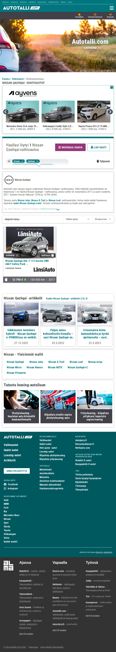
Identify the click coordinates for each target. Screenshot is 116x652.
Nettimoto (14, 2)
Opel (6, 522)
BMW (6, 503)
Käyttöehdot (81, 482)
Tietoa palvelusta (84, 474)
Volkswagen (10, 534)
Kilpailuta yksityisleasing (52, 455)
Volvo (6, 537)
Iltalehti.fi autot (83, 460)
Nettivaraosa (42, 2)
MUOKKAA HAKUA (70, 147)
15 (82, 298)
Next (110, 111)
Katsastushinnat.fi (84, 444)
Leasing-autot (12, 455)
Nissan (7, 519)
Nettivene (23, 2)
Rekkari (63, 2)
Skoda (7, 526)
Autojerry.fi (81, 440)
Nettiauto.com (82, 447)
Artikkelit (10, 460)
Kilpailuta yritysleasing (51, 459)
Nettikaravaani (53, 2)
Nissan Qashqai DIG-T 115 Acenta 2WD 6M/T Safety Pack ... (27, 262)
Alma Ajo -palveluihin (104, 552)
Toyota (7, 530)
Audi (6, 500)
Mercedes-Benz (11, 515)
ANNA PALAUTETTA (16, 471)
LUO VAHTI (98, 147)
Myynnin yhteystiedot (50, 484)
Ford (6, 507)
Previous (5, 111)
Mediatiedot (46, 469)
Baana (70, 2)
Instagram (13, 488)
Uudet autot (11, 450)
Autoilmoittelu (47, 473)
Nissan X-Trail (38, 200)
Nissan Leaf (55, 200)
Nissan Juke (24, 200)
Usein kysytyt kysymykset (88, 478)
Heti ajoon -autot (48, 447)
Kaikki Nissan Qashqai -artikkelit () (66, 298)
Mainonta (44, 477)
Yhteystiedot (81, 489)
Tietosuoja (80, 485)
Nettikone (32, 2)
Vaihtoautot (11, 445)
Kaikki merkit (10, 541)
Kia (5, 511)
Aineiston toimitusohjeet (52, 480)
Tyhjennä (103, 161)
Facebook (13, 484)
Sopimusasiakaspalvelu (51, 488)
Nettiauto (5, 2)
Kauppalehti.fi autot (85, 464)
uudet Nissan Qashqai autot (27, 203)
